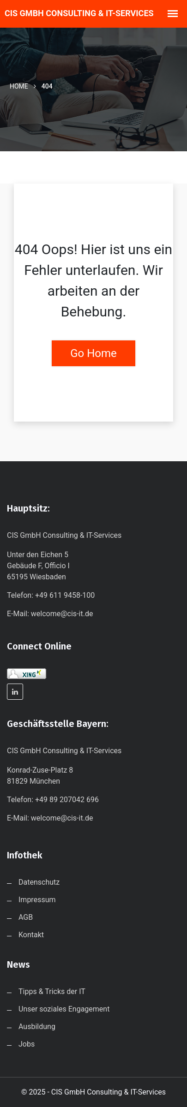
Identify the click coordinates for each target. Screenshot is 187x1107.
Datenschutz (39, 882)
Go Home (93, 353)
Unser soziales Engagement (63, 1009)
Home (19, 86)
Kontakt (31, 934)
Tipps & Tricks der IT (51, 991)
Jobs (26, 1044)
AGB (25, 917)
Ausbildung (36, 1026)
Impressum (37, 899)
